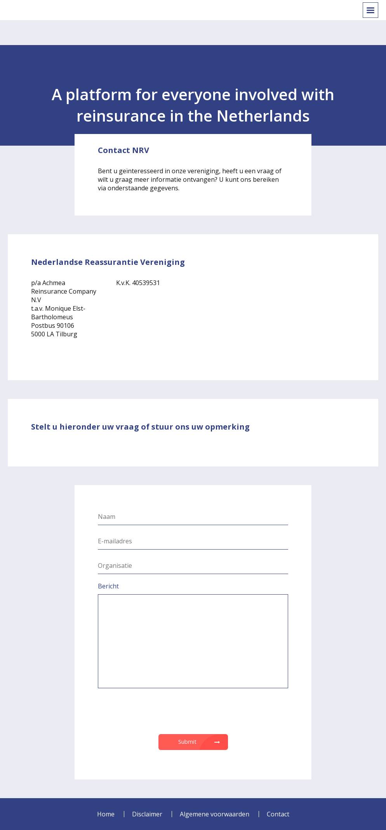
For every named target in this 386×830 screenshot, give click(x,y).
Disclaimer (147, 814)
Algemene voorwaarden (214, 814)
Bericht (108, 586)
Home (106, 814)
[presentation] (193, 711)
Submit (187, 741)
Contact (278, 814)
